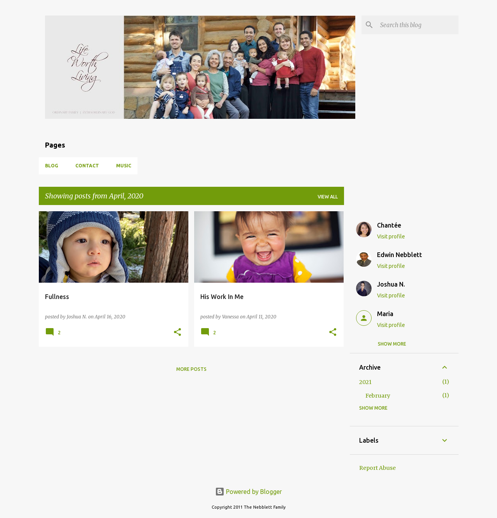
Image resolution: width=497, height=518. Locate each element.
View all (328, 196)
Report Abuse (377, 467)
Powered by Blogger (248, 491)
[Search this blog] (418, 25)
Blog (51, 165)
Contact (87, 165)
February (377, 395)
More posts (191, 369)
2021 (365, 382)
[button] (177, 332)
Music (123, 165)
